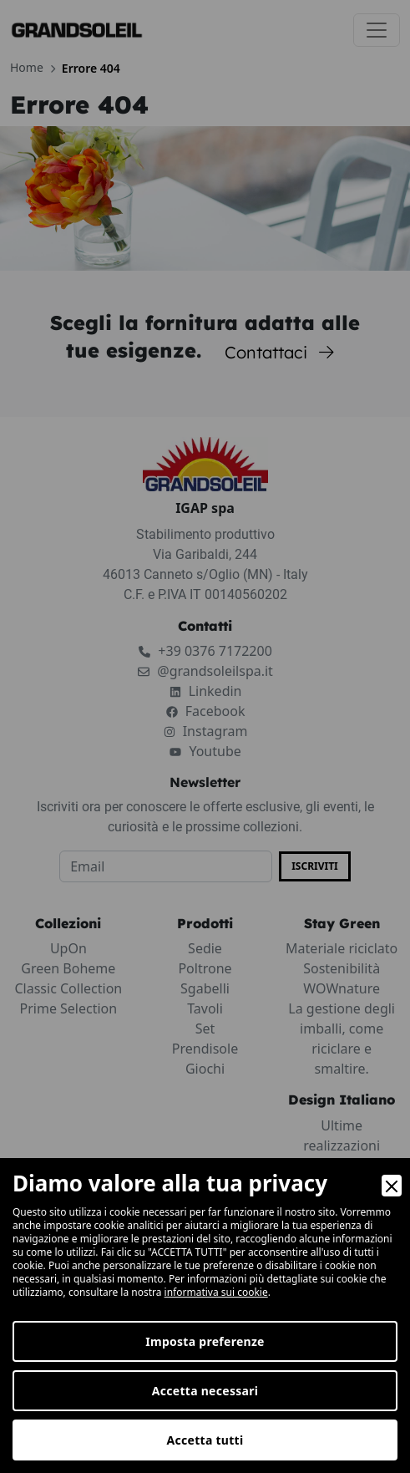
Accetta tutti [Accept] (205, 1440)
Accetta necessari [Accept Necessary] (205, 1391)
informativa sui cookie (216, 1292)
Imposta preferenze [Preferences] (205, 1341)
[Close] (392, 1185)
